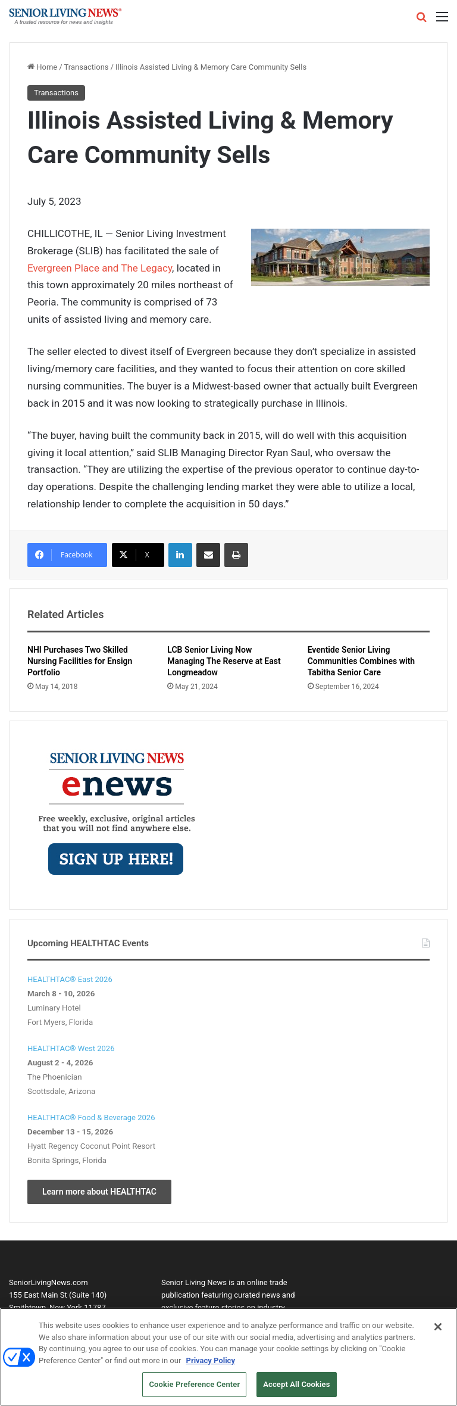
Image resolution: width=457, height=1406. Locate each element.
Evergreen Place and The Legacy (99, 268)
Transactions (86, 67)
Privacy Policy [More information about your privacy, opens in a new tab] (210, 1363)
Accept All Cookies (296, 1387)
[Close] (438, 1330)
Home (42, 67)
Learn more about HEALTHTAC (99, 1191)
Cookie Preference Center (194, 1387)
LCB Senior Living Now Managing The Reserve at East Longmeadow (223, 661)
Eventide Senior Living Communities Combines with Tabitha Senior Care (361, 661)
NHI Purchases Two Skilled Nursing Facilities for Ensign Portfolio (79, 661)
